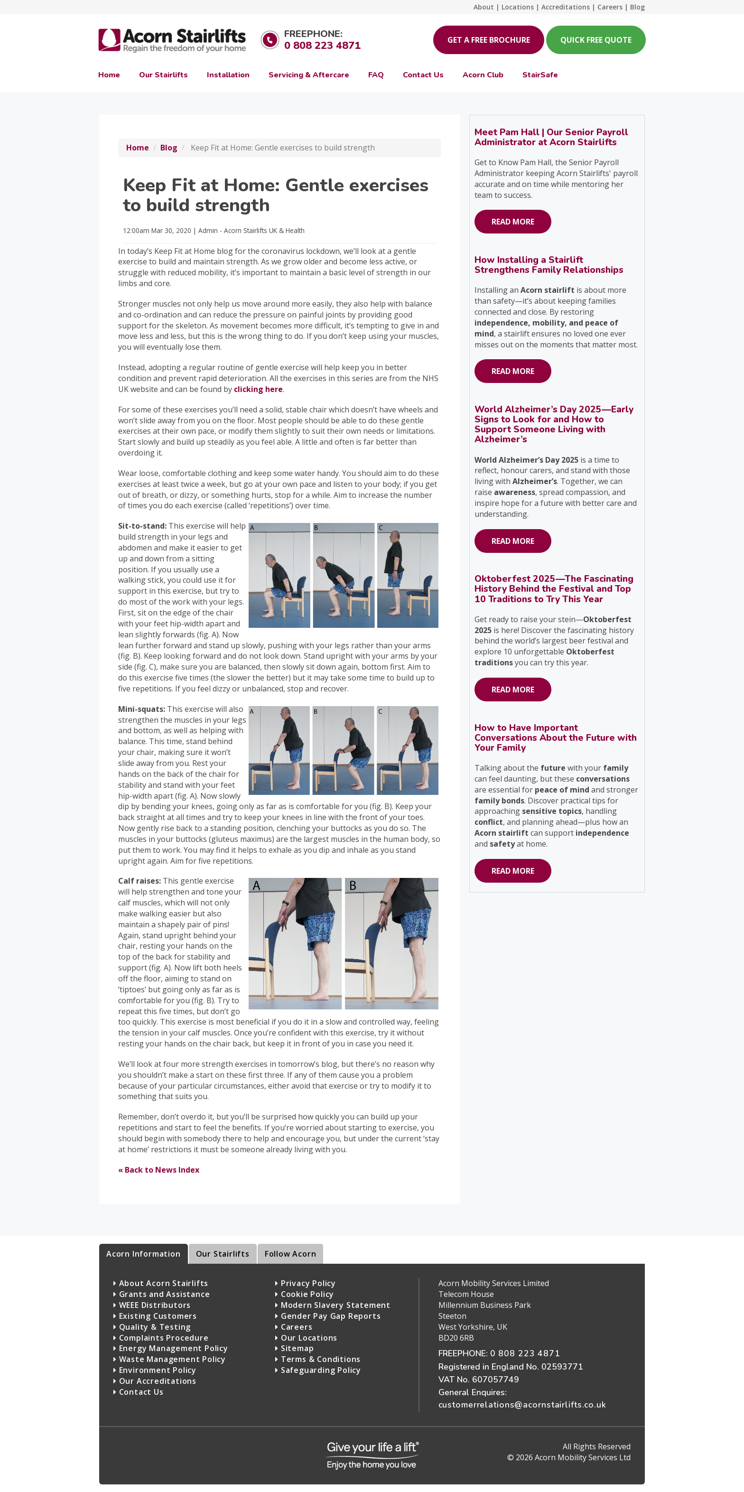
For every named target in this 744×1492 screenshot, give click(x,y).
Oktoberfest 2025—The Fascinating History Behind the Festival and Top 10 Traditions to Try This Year (553, 589)
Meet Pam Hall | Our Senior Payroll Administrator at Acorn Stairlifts (551, 137)
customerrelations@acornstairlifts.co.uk (522, 1404)
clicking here (258, 389)
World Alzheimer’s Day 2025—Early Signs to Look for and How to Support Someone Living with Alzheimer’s (553, 424)
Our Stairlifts (223, 1254)
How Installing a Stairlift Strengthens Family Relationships (548, 265)
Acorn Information (143, 1254)
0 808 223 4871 (322, 45)
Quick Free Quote (596, 40)
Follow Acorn (290, 1254)
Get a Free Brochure (488, 40)
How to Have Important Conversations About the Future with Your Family (555, 738)
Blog (168, 147)
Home (137, 147)
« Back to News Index (158, 1170)
